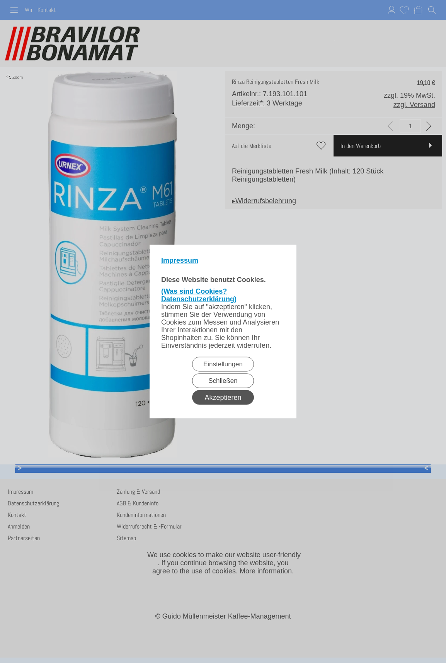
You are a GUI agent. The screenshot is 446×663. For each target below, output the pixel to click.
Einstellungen (223, 364)
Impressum (179, 260)
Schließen (223, 380)
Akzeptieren (222, 397)
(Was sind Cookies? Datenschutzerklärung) (199, 295)
